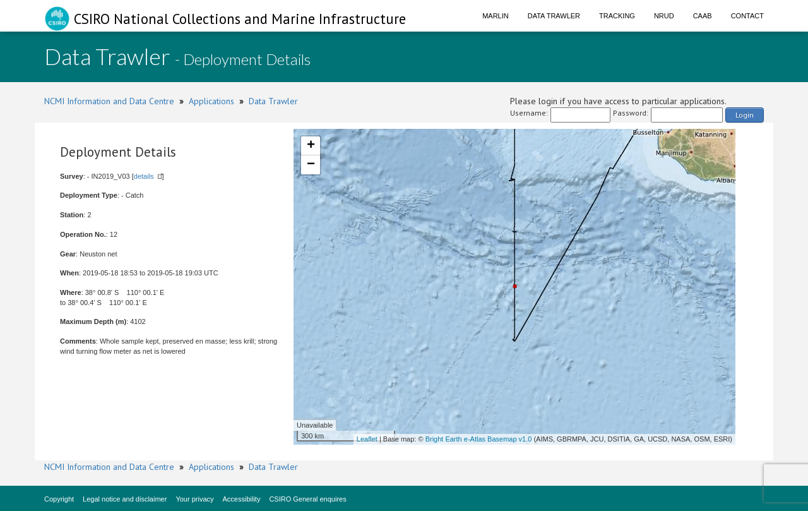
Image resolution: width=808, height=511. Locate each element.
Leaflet (367, 439)
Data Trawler (554, 16)
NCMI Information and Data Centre (109, 101)
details (144, 176)
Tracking (617, 16)
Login (744, 114)
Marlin (495, 16)
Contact (747, 16)
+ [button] (311, 145)
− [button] (311, 164)
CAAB (702, 16)
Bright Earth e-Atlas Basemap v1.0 (478, 439)
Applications (211, 101)
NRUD (664, 16)
